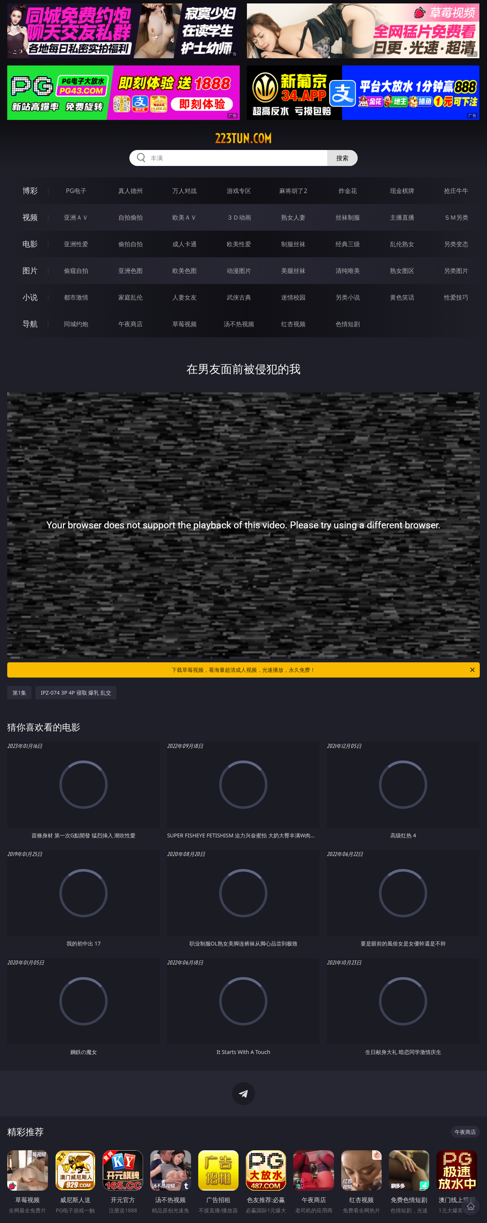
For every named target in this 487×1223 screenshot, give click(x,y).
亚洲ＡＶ (76, 217)
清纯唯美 (348, 270)
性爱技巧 (456, 297)
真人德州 (130, 191)
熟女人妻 (293, 217)
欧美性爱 (239, 244)
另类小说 (348, 297)
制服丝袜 (293, 244)
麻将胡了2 (293, 191)
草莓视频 (184, 324)
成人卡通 (184, 244)
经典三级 (348, 244)
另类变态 (456, 244)
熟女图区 (402, 270)
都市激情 (76, 297)
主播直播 (402, 217)
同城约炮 (76, 324)
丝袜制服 (348, 217)
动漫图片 (239, 270)
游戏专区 (239, 191)
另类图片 (456, 270)
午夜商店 (130, 324)
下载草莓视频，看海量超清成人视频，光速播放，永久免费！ (324, 669)
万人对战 (184, 191)
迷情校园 (293, 297)
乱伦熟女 (402, 244)
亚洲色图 (130, 270)
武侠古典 (239, 297)
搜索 (342, 158)
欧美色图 (184, 270)
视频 (30, 217)
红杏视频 (293, 324)
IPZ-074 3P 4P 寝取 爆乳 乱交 (76, 692)
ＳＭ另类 (456, 217)
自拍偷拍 (130, 217)
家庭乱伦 (130, 297)
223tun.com (243, 138)
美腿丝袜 (293, 270)
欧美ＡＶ (184, 217)
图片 (30, 270)
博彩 (30, 190)
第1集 (19, 692)
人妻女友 (184, 297)
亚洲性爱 (76, 244)
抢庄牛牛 (456, 191)
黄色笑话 (402, 297)
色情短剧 (348, 324)
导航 (30, 324)
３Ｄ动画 (239, 217)
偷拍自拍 (130, 244)
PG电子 (76, 191)
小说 (30, 297)
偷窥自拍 (76, 270)
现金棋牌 (402, 191)
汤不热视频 (239, 324)
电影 (30, 244)
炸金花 (348, 191)
